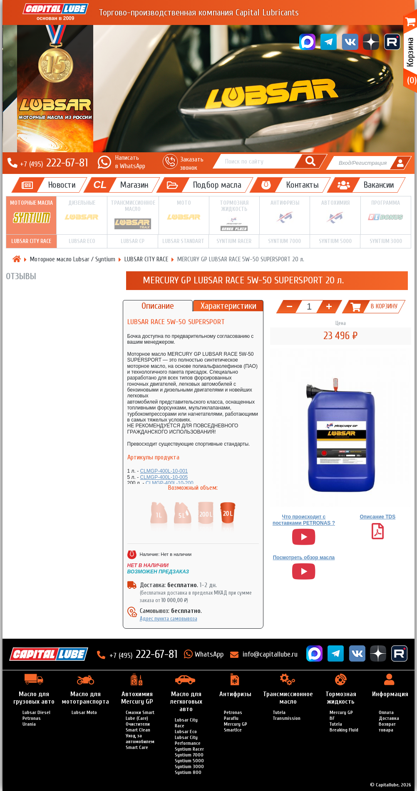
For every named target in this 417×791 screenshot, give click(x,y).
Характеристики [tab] (228, 305)
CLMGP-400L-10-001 (164, 471)
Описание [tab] (157, 305)
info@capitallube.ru (270, 654)
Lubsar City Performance (188, 740)
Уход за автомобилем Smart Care (140, 741)
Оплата (386, 712)
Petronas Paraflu (233, 715)
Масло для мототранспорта (85, 697)
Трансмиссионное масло (133, 215)
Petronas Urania (31, 721)
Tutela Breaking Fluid (344, 727)
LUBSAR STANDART (183, 241)
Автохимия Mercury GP (137, 697)
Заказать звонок (192, 163)
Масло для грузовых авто (34, 697)
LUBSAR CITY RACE (31, 241)
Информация (390, 694)
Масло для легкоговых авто (186, 701)
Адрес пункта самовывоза (168, 618)
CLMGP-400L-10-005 (164, 477)
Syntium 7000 (284, 241)
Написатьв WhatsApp (130, 161)
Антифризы (284, 212)
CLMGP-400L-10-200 (170, 483)
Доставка (389, 718)
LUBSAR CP (132, 241)
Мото (184, 212)
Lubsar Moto (84, 712)
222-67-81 (54, 162)
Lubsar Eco (186, 731)
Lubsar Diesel (36, 712)
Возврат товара (387, 727)
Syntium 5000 (335, 241)
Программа (385, 212)
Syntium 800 (188, 772)
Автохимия (335, 212)
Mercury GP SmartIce (235, 727)
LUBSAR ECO (82, 241)
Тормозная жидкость (234, 215)
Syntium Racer (233, 241)
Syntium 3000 (386, 241)
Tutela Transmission (286, 715)
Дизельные (81, 212)
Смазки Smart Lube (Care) (140, 715)
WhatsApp (209, 654)
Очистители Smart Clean (138, 727)
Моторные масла (31, 212)
